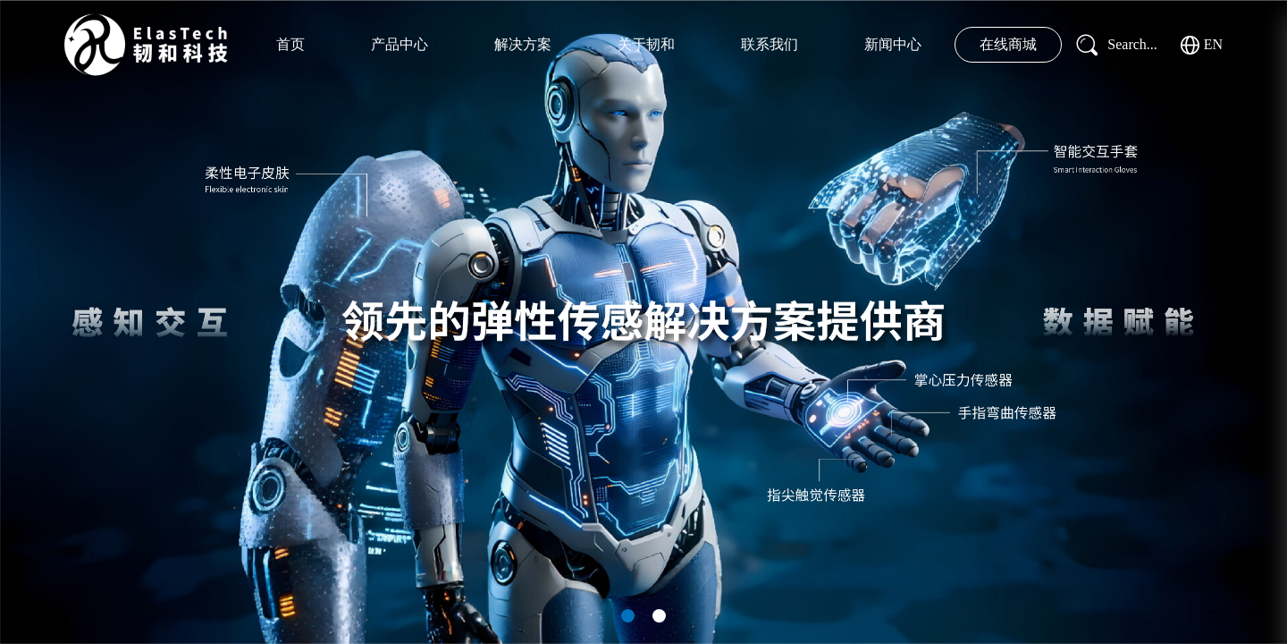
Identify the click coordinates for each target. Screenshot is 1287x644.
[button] (628, 616)
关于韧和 (646, 44)
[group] (643, 322)
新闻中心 (892, 44)
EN (1202, 45)
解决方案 (522, 44)
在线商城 (1008, 44)
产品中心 (399, 44)
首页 (290, 44)
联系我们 (769, 44)
